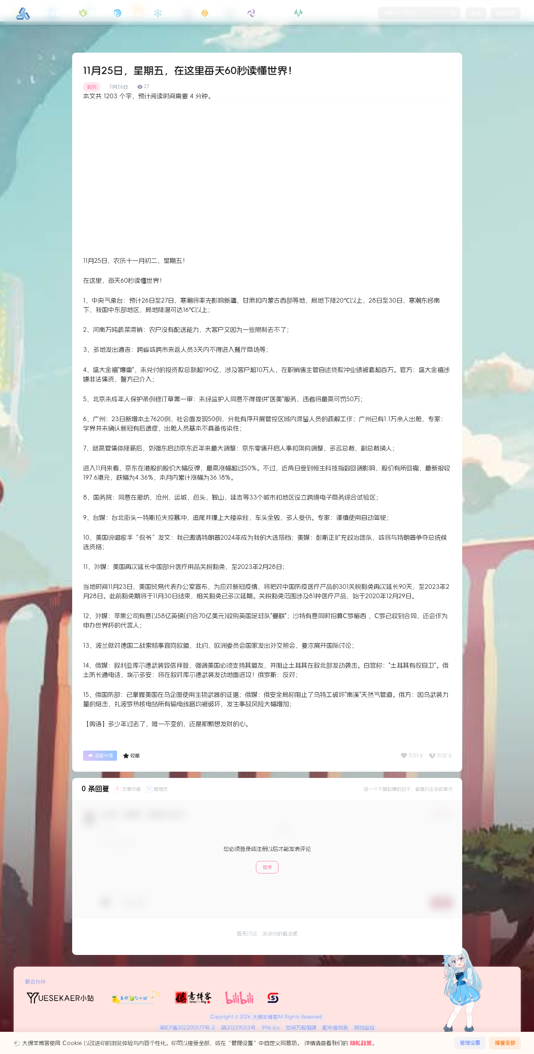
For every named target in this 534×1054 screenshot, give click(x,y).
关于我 (308, 13)
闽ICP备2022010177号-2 (187, 1027)
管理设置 (470, 1042)
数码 (91, 87)
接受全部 (505, 1042)
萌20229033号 (238, 1027)
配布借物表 (335, 1027)
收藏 (131, 756)
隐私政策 (361, 1043)
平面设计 (170, 13)
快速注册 (505, 13)
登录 (476, 13)
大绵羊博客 (264, 1017)
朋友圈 (127, 13)
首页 (89, 13)
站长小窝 (217, 13)
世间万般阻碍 (301, 1027)
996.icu (271, 1027)
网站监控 (364, 1027)
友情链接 (264, 13)
